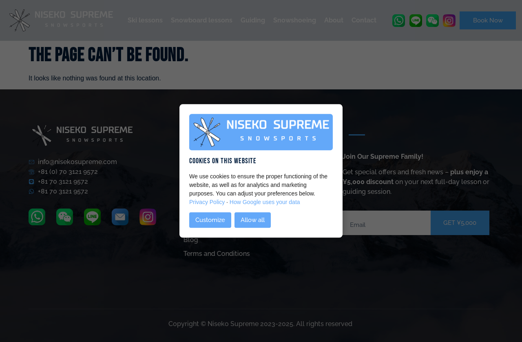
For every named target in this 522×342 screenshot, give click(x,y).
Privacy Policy (207, 202)
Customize (210, 220)
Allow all (253, 220)
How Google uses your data (265, 202)
